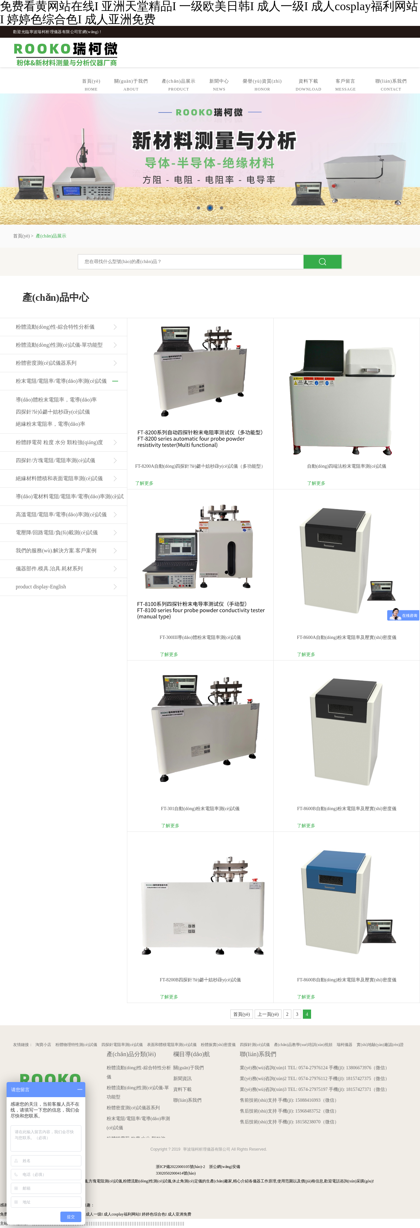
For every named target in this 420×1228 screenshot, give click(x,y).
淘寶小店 (43, 1044)
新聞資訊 (182, 1078)
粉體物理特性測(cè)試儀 (76, 1044)
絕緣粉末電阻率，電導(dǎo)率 (50, 424)
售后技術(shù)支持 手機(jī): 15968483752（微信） (289, 1111)
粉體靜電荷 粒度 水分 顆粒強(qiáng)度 (59, 442)
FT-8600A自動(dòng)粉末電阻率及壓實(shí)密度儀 (346, 637)
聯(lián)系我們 (391, 86)
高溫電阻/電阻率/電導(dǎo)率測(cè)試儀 (61, 514)
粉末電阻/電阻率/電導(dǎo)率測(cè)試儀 (61, 381)
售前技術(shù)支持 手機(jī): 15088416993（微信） (289, 1100)
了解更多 (144, 483)
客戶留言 (345, 86)
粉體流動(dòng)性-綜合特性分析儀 (55, 327)
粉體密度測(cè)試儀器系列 (46, 363)
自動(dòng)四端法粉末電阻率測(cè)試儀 (346, 466)
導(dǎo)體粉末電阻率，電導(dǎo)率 (56, 399)
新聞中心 (219, 86)
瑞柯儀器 (344, 1044)
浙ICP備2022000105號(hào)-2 (180, 1166)
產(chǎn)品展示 (179, 86)
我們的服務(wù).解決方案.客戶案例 (56, 550)
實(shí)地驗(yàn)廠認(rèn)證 (380, 1044)
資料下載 (309, 86)
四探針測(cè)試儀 (255, 1044)
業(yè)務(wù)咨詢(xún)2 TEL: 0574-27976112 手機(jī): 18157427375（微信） (314, 1078)
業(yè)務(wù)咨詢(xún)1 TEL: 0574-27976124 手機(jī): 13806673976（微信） (315, 1067)
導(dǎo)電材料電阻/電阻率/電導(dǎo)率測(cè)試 (70, 496)
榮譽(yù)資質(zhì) (262, 86)
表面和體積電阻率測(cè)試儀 (172, 1044)
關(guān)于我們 (131, 86)
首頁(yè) (91, 86)
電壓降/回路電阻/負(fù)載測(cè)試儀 (57, 532)
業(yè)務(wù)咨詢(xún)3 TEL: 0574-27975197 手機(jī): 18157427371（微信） (315, 1089)
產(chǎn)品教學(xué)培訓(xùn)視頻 (303, 1044)
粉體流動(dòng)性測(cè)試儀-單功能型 (59, 345)
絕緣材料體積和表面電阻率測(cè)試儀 (59, 478)
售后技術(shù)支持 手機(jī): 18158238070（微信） (289, 1121)
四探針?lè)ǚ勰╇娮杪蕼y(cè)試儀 (53, 412)
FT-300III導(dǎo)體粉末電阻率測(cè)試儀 (200, 637)
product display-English (41, 586)
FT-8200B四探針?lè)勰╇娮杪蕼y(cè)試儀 (200, 979)
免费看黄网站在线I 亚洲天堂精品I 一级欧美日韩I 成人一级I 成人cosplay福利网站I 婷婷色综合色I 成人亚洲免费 (95, 1214)
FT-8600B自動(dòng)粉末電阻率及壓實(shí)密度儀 (346, 808)
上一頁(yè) (268, 1014)
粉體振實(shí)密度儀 (218, 1044)
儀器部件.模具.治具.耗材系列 (49, 568)
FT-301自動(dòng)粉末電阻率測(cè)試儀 (200, 808)
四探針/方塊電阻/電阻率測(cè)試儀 (55, 460)
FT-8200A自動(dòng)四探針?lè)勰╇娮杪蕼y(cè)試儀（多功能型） (200, 466)
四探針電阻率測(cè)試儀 (122, 1044)
